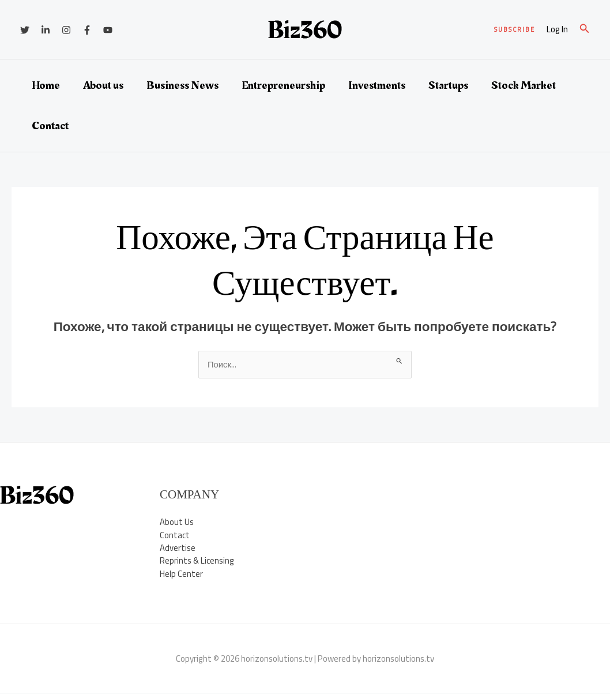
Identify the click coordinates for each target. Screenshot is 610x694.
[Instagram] (66, 30)
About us (103, 85)
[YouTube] (107, 30)
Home (46, 85)
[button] (514, 30)
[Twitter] (24, 30)
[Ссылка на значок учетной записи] (557, 29)
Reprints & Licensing (197, 561)
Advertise (177, 548)
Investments (376, 85)
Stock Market (523, 85)
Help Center (181, 574)
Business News (182, 85)
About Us (177, 522)
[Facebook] (87, 30)
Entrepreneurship (283, 85)
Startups (448, 85)
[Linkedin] (45, 30)
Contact (50, 125)
